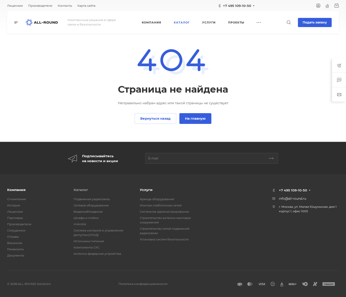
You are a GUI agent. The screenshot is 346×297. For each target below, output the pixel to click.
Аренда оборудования (157, 199)
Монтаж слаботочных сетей (161, 205)
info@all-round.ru (292, 199)
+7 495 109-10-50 (237, 6)
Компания (16, 190)
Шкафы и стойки (86, 218)
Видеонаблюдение (88, 211)
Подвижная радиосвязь (92, 199)
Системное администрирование (164, 211)
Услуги (146, 190)
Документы (15, 255)
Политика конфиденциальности (143, 284)
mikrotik (80, 224)
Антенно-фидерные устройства (97, 253)
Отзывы (13, 236)
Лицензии (15, 211)
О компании (16, 199)
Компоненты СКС (87, 247)
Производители (19, 224)
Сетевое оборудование (91, 205)
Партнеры (15, 218)
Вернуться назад (155, 118)
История (13, 205)
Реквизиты (15, 249)
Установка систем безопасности (164, 239)
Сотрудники (16, 230)
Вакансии (14, 243)
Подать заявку (315, 22)
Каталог (81, 190)
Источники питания (89, 241)
